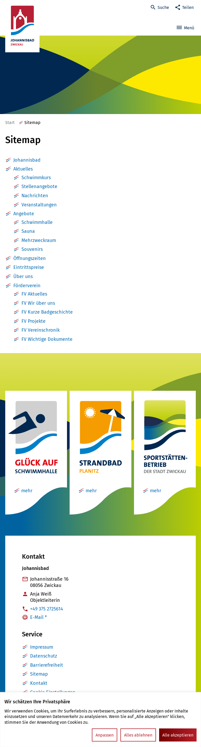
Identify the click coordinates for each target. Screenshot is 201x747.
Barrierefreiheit (46, 665)
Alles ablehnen (138, 735)
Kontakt (38, 683)
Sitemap (39, 674)
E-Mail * (38, 617)
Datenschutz (43, 656)
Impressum (41, 647)
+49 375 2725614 (46, 609)
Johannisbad (27, 160)
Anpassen (105, 735)
